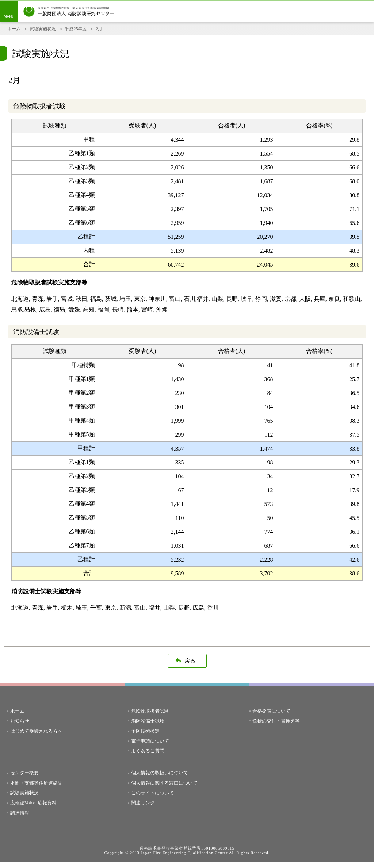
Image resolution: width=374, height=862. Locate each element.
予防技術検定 (145, 731)
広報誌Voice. (23, 802)
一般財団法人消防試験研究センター (69, 11)
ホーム (13, 28)
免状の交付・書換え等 (276, 721)
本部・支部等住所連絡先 (36, 783)
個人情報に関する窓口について (164, 783)
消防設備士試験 (147, 721)
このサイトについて (152, 793)
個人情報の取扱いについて (159, 772)
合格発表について (271, 711)
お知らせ (19, 721)
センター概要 (24, 772)
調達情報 (19, 813)
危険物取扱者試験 (150, 711)
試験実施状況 (43, 28)
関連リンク (143, 802)
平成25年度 (76, 28)
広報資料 (47, 802)
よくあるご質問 (147, 751)
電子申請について (150, 741)
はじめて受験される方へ (36, 731)
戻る (189, 661)
